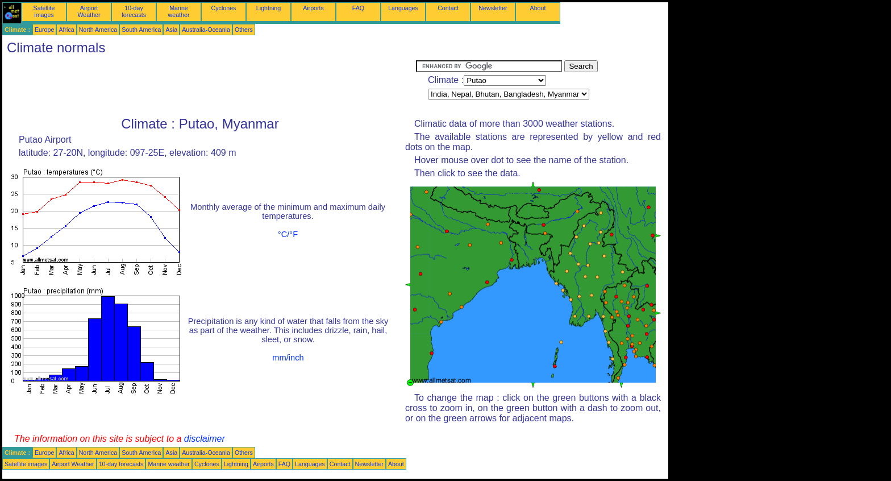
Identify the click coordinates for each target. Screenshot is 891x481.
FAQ (358, 8)
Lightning (268, 8)
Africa (66, 29)
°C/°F (288, 234)
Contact (448, 8)
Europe (44, 29)
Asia (171, 29)
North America (98, 29)
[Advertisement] (209, 85)
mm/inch (287, 357)
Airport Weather (88, 11)
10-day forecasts (134, 11)
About (538, 8)
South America (141, 29)
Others (244, 29)
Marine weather (179, 11)
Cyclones (223, 8)
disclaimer (204, 438)
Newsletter (492, 8)
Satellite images (44, 11)
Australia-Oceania (206, 29)
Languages (403, 8)
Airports (313, 8)
